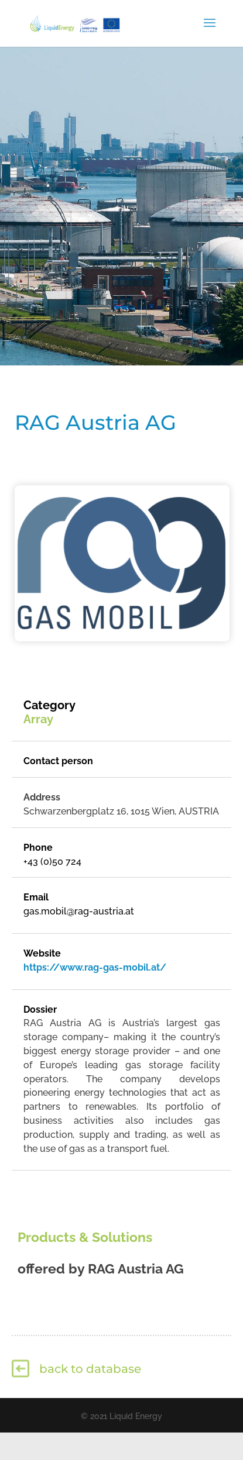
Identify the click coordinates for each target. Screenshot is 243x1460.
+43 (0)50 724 (52, 861)
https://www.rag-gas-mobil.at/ (94, 967)
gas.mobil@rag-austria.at (78, 911)
